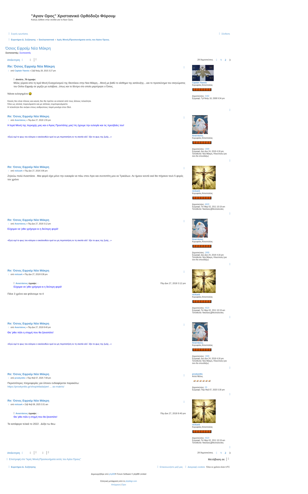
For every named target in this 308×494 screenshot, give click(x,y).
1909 (207, 149)
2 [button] (225, 60)
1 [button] (221, 60)
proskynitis (197, 374)
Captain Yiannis (199, 83)
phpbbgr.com (131, 481)
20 (206, 387)
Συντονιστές (25, 53)
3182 (207, 96)
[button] (217, 59)
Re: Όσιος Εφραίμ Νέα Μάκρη (31, 66)
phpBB (112, 474)
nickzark (196, 191)
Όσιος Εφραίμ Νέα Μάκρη (28, 48)
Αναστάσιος (197, 136)
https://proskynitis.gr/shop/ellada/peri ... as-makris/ (35, 386)
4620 (207, 204)
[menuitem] (17, 33)
